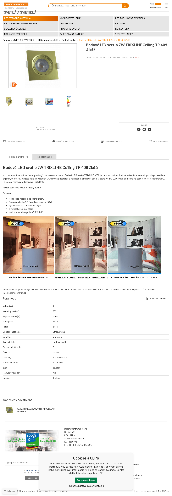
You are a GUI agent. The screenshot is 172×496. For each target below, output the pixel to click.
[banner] (16, 5)
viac (137, 57)
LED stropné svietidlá (48, 40)
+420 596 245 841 (32, 470)
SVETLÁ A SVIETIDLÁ (23, 40)
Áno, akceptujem (86, 480)
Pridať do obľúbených (17, 141)
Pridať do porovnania (65, 141)
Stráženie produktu (161, 141)
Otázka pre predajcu (113, 141)
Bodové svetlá (69, 40)
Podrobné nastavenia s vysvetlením (86, 486)
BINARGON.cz (162, 491)
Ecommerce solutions (145, 491)
